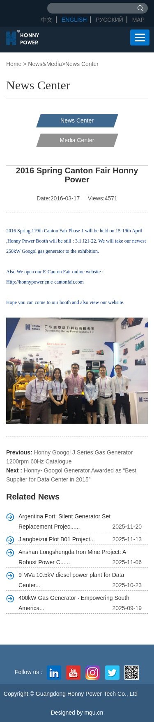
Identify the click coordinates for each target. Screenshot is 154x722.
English (74, 19)
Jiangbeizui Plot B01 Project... (56, 539)
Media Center (77, 140)
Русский (109, 19)
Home (13, 64)
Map (138, 19)
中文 (47, 19)
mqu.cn (93, 712)
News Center (82, 64)
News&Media (45, 64)
